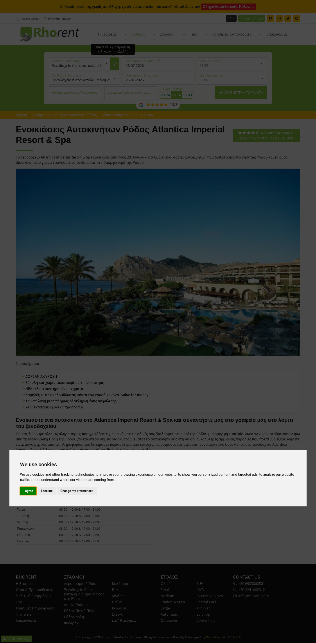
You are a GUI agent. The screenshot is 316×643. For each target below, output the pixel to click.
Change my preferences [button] (77, 491)
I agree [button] (28, 491)
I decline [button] (46, 491)
